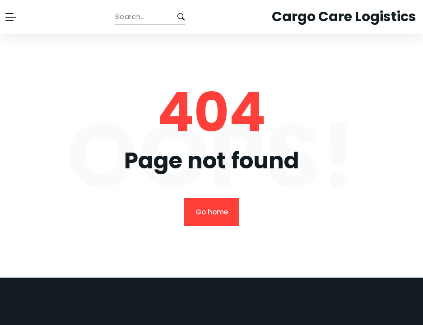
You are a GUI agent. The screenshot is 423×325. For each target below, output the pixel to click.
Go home (211, 212)
